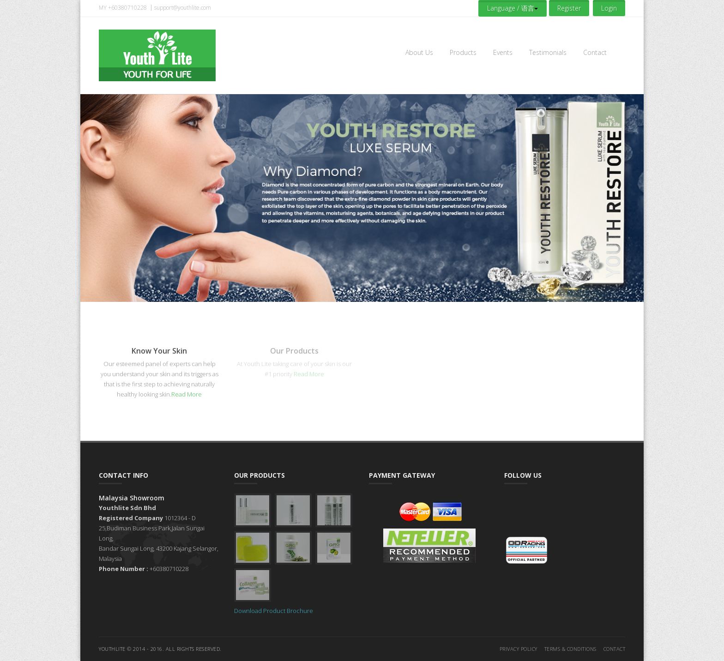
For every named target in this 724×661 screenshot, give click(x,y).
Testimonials (548, 52)
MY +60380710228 (123, 8)
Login (609, 8)
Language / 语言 (512, 8)
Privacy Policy (518, 648)
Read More (186, 394)
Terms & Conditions (570, 648)
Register (569, 8)
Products (463, 52)
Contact (595, 52)
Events (503, 52)
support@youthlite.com (182, 8)
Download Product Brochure (273, 611)
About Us (419, 52)
